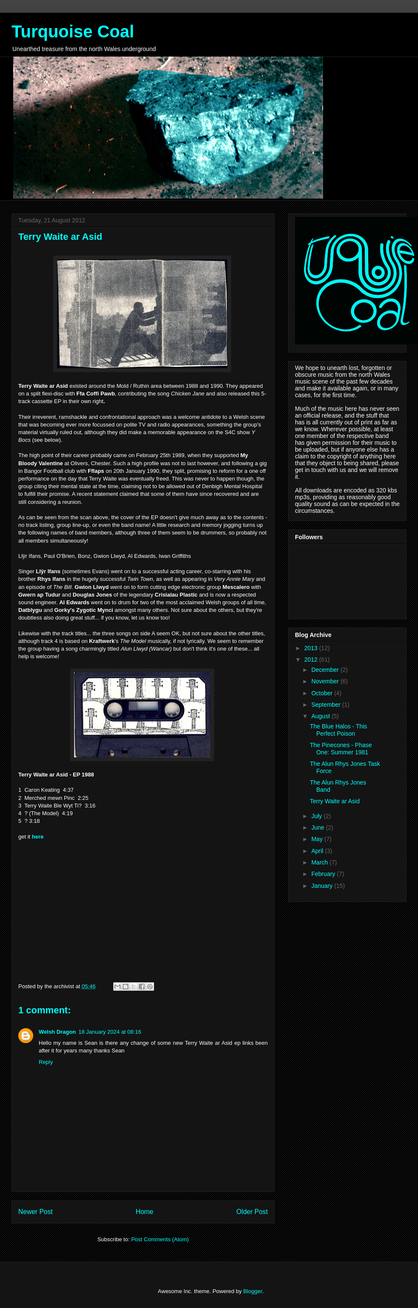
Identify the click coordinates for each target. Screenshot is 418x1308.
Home (145, 1211)
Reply (46, 1062)
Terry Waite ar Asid (335, 801)
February (324, 873)
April (318, 850)
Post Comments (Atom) (160, 1239)
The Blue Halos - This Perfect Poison (338, 730)
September (326, 704)
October (322, 693)
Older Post (252, 1211)
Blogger (252, 1291)
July (317, 816)
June (318, 827)
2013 (311, 648)
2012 (311, 659)
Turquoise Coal (72, 31)
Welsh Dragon (57, 1032)
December (325, 669)
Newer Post (35, 1211)
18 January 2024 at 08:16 (109, 1032)
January (322, 885)
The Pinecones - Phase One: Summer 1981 (341, 749)
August (321, 716)
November (325, 681)
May (317, 839)
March (320, 862)
